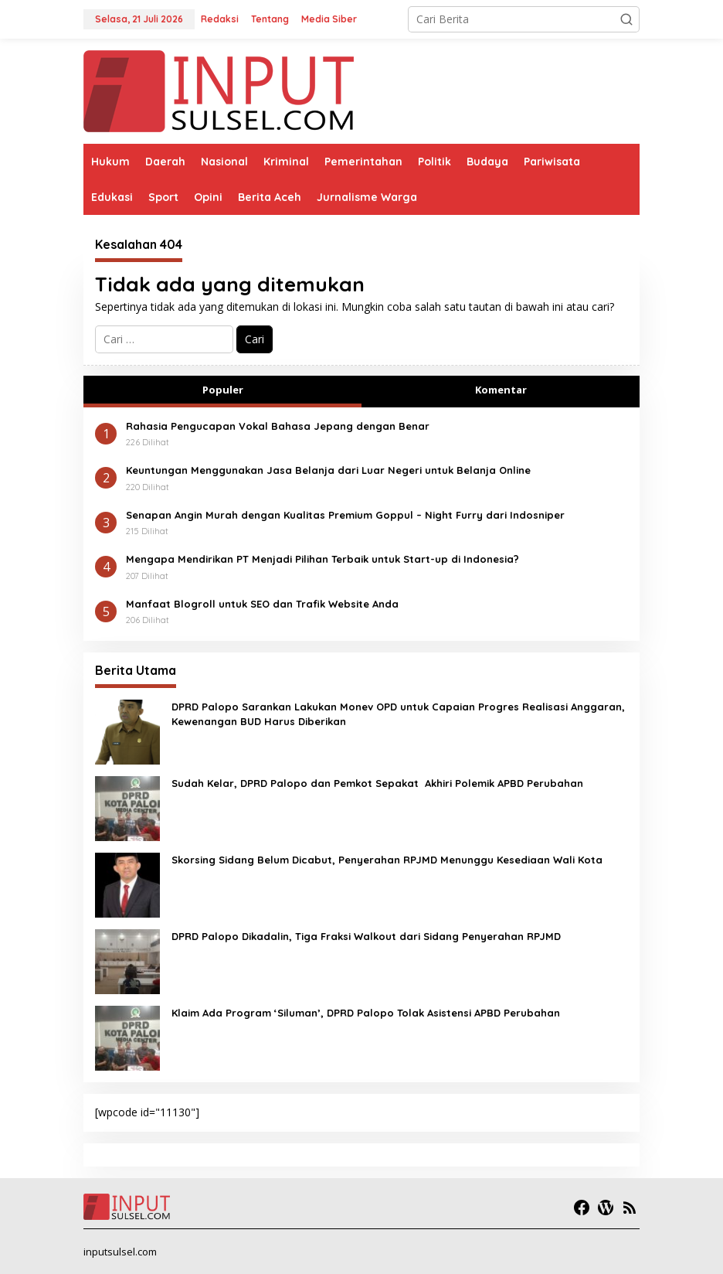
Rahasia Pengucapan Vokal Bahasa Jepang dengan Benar (277, 426)
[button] (626, 19)
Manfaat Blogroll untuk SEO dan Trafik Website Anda (262, 604)
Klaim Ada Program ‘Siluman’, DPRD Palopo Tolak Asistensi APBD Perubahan (365, 1013)
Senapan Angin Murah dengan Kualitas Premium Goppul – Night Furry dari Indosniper (345, 515)
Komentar (501, 390)
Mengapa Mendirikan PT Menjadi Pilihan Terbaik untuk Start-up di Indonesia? (322, 559)
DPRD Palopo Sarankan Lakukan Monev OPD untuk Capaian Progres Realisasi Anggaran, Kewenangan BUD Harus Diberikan (398, 713)
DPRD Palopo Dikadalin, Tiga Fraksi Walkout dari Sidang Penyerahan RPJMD (366, 936)
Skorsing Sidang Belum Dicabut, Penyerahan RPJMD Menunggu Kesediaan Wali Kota (386, 859)
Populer (222, 390)
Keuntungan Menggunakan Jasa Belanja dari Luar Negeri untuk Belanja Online (328, 470)
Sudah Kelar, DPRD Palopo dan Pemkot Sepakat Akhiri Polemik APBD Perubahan (377, 783)
